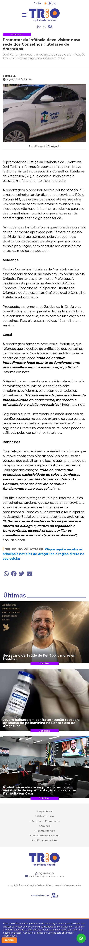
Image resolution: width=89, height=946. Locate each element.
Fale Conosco (45, 816)
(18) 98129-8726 (44, 873)
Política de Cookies (45, 932)
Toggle (50, 3)
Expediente (45, 811)
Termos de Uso (45, 830)
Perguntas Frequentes (45, 821)
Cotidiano (17, 34)
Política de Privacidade (45, 835)
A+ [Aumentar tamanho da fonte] (39, 3)
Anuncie (46, 825)
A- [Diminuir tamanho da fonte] (35, 3)
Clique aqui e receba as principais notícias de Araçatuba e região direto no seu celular (43, 553)
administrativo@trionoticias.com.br (44, 876)
